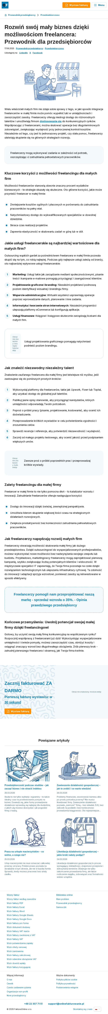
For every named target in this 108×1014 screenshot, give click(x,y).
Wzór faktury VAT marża (18, 931)
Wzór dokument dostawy (18, 927)
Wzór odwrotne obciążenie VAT (22, 959)
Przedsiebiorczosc (50, 15)
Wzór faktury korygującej (18, 967)
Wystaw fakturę (17, 711)
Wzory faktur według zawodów (21, 899)
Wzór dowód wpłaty (16, 963)
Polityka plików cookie (66, 979)
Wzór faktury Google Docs (19, 919)
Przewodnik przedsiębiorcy (19, 15)
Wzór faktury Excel (15, 907)
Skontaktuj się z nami (82, 1009)
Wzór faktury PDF (15, 903)
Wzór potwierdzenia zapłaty (20, 943)
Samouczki (61, 907)
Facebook (37, 53)
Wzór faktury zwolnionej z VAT (21, 935)
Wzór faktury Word (15, 911)
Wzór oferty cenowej (17, 947)
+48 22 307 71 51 (33, 1003)
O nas (9, 979)
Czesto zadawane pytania (19, 987)
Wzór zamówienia (15, 951)
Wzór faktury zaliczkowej (18, 955)
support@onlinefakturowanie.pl (66, 1003)
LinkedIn (23, 53)
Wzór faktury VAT (15, 939)
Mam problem (62, 899)
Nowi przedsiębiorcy (16, 995)
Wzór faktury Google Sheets (20, 915)
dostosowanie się (51, 121)
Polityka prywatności (65, 983)
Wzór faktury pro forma (18, 923)
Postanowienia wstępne (67, 987)
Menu (99, 5)
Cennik (10, 983)
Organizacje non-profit (17, 991)
